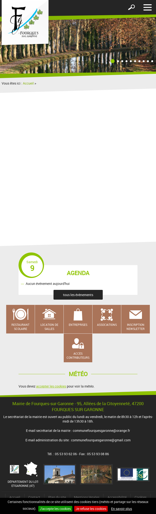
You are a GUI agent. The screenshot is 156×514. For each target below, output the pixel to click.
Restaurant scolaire (20, 327)
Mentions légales (86, 497)
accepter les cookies (51, 386)
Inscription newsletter (136, 327)
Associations (107, 325)
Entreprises (78, 325)
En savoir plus (121, 508)
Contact (34, 497)
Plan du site (57, 497)
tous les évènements (78, 294)
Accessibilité (117, 497)
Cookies (140, 497)
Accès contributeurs (78, 355)
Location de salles (49, 327)
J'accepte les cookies (55, 508)
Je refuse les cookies (91, 508)
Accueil (28, 83)
